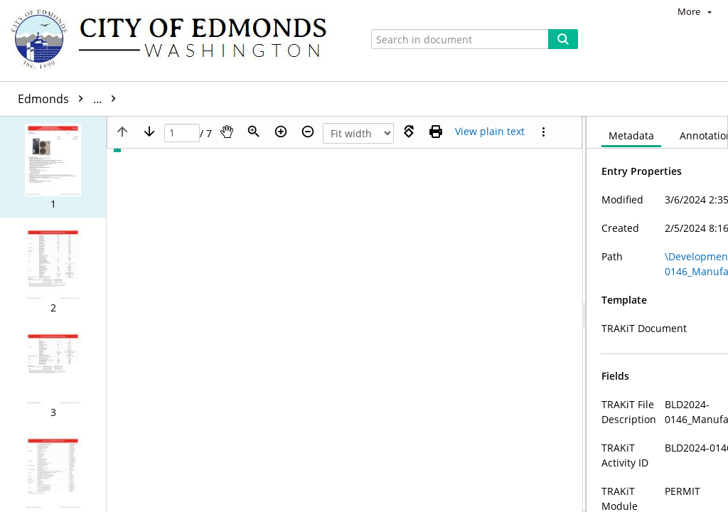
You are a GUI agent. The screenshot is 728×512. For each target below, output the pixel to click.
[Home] (175, 40)
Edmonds (70, 99)
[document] (657, 314)
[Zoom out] (308, 131)
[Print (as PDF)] (436, 131)
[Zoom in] (281, 131)
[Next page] (149, 131)
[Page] (182, 133)
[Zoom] (254, 131)
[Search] (563, 39)
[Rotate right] (409, 131)
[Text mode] (490, 131)
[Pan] (227, 131)
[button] (53, 167)
